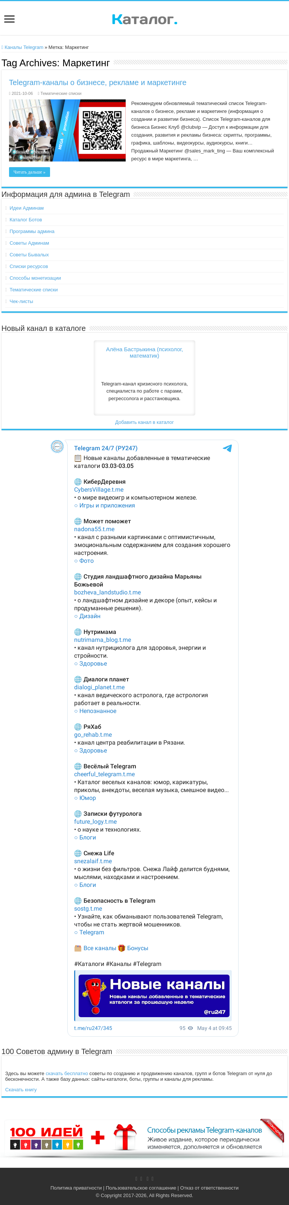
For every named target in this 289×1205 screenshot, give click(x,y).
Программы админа (31, 231)
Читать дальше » (30, 172)
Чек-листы (21, 301)
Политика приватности (76, 1188)
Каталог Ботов (25, 219)
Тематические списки (61, 93)
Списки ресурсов (28, 266)
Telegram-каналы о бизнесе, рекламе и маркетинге (98, 82)
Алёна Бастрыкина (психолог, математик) (144, 352)
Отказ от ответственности (209, 1188)
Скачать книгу (21, 1089)
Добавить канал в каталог (144, 422)
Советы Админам (29, 243)
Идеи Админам (26, 208)
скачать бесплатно (67, 1073)
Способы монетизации (35, 278)
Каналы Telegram (23, 47)
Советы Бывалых (29, 254)
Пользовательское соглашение (141, 1188)
